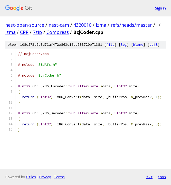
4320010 (82, 25)
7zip (37, 32)
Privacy (45, 176)
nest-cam (59, 25)
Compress (57, 32)
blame (138, 44)
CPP (24, 32)
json (162, 176)
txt (149, 176)
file (110, 44)
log (124, 44)
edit (153, 44)
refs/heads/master (131, 25)
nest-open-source (24, 25)
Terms (59, 176)
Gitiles (31, 176)
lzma (101, 25)
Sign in (160, 8)
